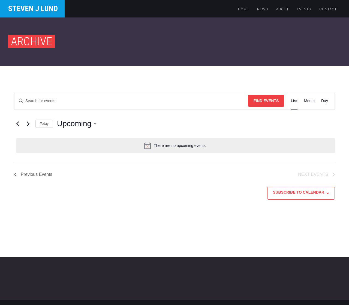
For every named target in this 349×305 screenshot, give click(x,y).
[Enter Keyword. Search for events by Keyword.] (131, 100)
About (282, 9)
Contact (328, 9)
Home (243, 9)
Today (44, 124)
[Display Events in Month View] (309, 100)
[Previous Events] (17, 123)
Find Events (266, 101)
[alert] (175, 145)
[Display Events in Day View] (324, 100)
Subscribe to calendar (298, 192)
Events (304, 9)
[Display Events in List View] (294, 100)
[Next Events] (28, 123)
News (262, 9)
